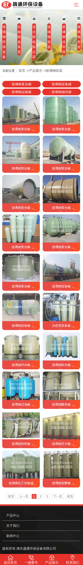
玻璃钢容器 (54, 70)
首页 (22, 70)
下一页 (57, 496)
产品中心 (12, 515)
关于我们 (12, 525)
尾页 (70, 496)
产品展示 (35, 70)
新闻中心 (12, 536)
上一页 (23, 496)
